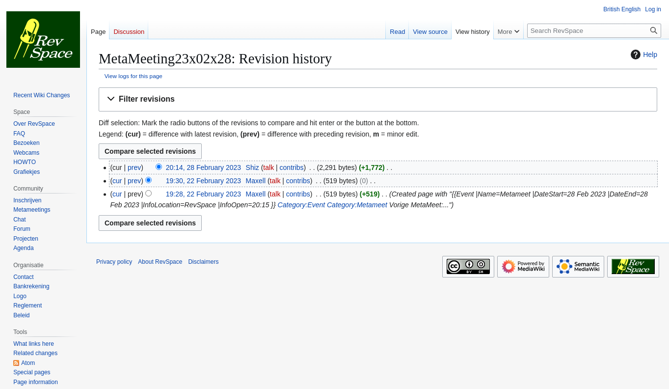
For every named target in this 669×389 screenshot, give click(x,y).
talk (268, 167)
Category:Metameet (357, 205)
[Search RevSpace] (594, 31)
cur (117, 181)
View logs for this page (133, 76)
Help (642, 54)
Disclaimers (203, 261)
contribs (292, 167)
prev (134, 167)
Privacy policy (114, 261)
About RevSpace (160, 261)
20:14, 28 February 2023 (203, 167)
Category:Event (301, 205)
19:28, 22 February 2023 (203, 194)
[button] (378, 99)
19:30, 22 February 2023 (203, 181)
